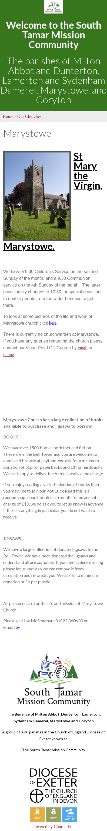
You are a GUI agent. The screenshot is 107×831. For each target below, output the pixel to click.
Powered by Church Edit (53, 826)
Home (8, 116)
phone (8, 354)
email (83, 347)
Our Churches (29, 116)
